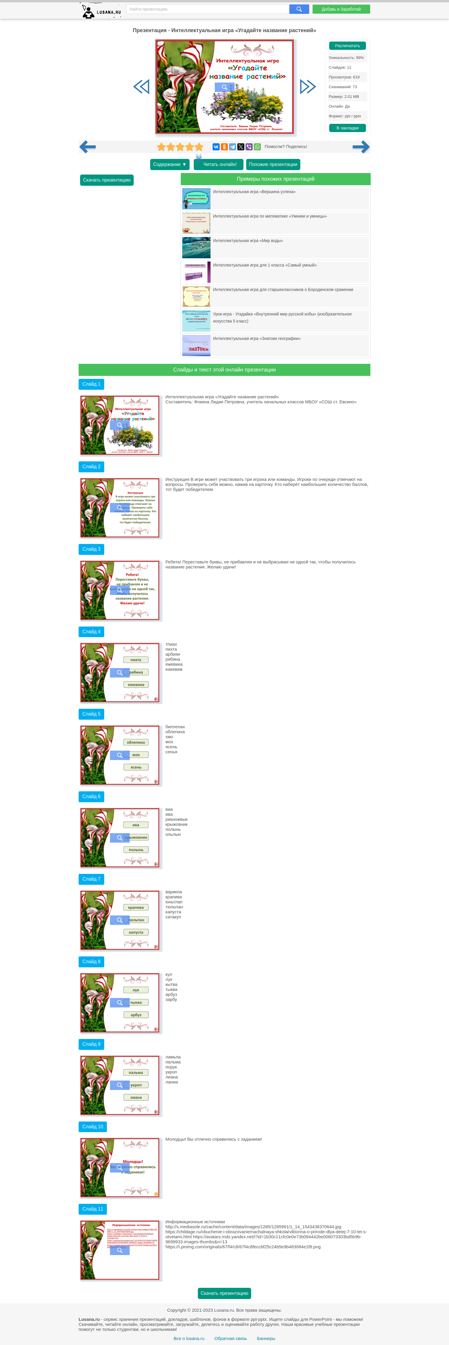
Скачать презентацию (107, 179)
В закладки (348, 128)
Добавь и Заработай (341, 9)
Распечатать (347, 45)
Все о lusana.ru (189, 1338)
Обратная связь (230, 1338)
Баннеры (266, 1338)
